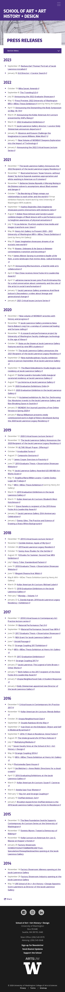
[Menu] (58, 4)
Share (8, 899)
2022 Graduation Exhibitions (31, 122)
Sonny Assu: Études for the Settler (35, 551)
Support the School (33, 953)
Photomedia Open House (26, 764)
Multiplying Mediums (24, 742)
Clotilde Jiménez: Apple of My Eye (34, 543)
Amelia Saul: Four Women (28, 789)
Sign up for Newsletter (32, 945)
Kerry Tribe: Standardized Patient (29, 562)
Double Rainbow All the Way (35, 722)
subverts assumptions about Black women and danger (34, 186)
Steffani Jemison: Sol (28, 798)
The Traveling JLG (29, 92)
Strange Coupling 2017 (27, 660)
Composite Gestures (28, 455)
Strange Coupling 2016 (26, 753)
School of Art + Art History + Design (25, 13)
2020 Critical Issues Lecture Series (36, 436)
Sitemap (43, 988)
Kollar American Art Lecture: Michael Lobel (37, 584)
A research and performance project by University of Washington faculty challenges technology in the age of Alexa (34, 336)
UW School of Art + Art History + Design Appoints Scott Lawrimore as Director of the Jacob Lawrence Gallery (34, 886)
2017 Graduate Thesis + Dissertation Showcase (37, 633)
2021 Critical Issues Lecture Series (33, 300)
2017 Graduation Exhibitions (31, 656)
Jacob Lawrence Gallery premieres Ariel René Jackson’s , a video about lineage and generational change (33, 293)
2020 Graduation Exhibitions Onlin (31, 386)
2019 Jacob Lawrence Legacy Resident (36, 547)
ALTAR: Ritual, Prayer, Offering (33, 447)
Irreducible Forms (26, 451)
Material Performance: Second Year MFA (40, 629)
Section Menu (13, 51)
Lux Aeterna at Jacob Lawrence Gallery (36, 382)
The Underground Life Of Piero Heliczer (37, 738)
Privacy (23, 988)
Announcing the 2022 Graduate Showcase (34, 96)
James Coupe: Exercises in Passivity (31, 459)
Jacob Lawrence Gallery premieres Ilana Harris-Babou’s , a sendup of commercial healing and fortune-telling (33, 326)
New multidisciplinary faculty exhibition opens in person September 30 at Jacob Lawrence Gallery (34, 360)
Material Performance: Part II (32, 625)
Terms (33, 988)
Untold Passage (22, 641)
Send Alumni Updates (32, 949)
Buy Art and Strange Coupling (33, 793)
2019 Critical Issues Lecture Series (36, 539)
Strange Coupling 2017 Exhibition (31, 645)
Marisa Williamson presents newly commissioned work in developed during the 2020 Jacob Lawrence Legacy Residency (33, 417)
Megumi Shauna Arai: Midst (28, 573)
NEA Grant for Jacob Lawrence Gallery (33, 637)
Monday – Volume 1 (28, 595)
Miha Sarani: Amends (28, 88)
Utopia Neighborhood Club (31, 718)
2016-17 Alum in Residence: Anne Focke (39, 734)
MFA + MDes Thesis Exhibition (28, 485)
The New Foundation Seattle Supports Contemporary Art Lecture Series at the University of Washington (32, 823)
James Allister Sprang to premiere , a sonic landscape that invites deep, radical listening (34, 258)
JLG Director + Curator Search (32, 73)
